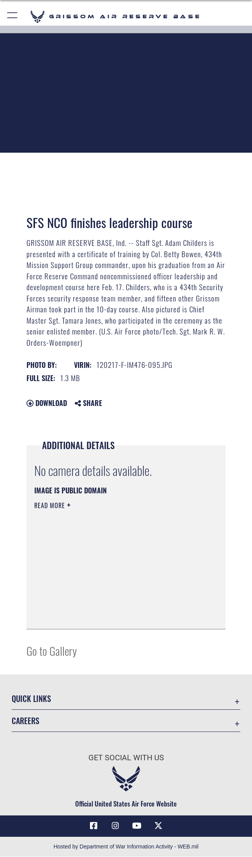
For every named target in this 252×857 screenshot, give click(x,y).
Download (46, 403)
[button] (12, 16)
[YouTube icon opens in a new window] (137, 826)
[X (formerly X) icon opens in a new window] (158, 826)
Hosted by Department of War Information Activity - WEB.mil (125, 847)
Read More (50, 505)
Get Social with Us (126, 757)
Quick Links (31, 698)
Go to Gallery (51, 650)
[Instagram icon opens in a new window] (115, 826)
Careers (25, 720)
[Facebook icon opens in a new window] (93, 826)
